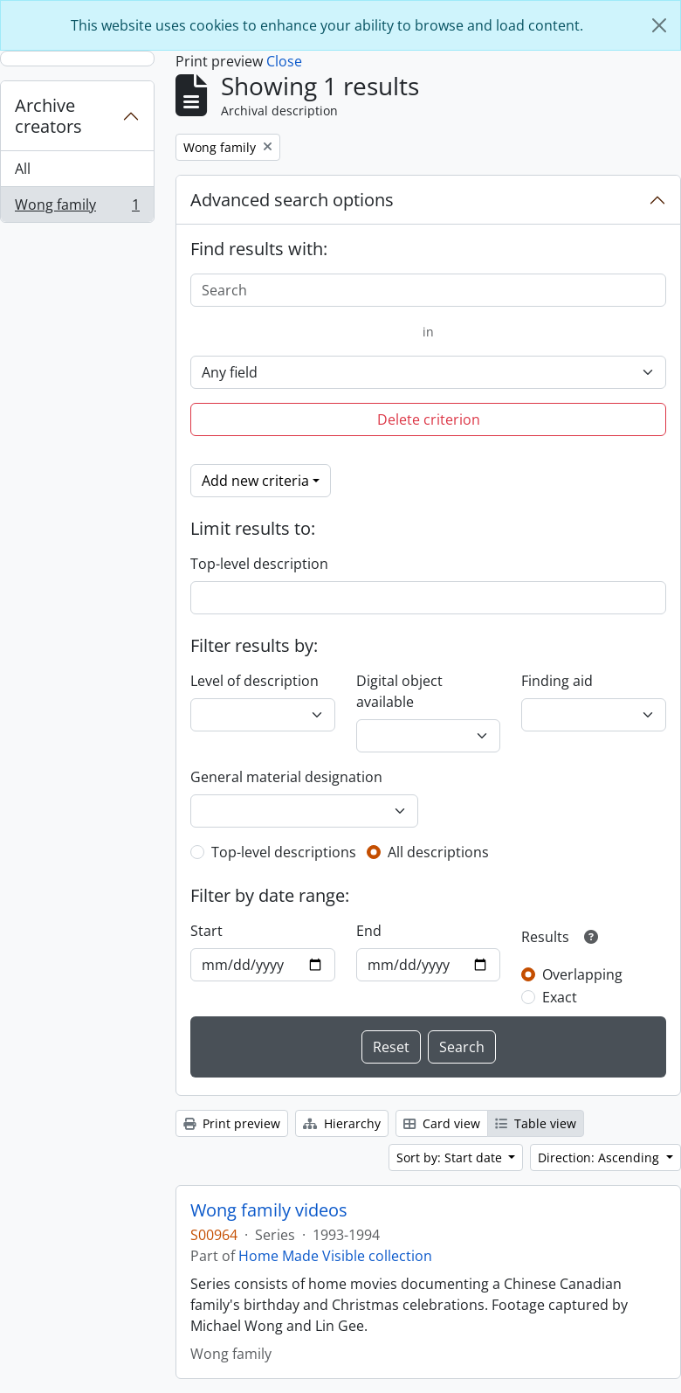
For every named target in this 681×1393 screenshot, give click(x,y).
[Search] (428, 290)
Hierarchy (342, 1123)
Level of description (254, 680)
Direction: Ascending (600, 1157)
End (369, 930)
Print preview (231, 1123)
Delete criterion (428, 419)
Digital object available (399, 691)
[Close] (659, 25)
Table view (535, 1123)
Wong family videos (268, 1210)
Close (284, 61)
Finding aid (557, 680)
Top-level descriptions (283, 852)
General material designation (286, 777)
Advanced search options (292, 199)
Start (206, 930)
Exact (559, 997)
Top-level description (259, 563)
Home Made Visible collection (335, 1255)
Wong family (77, 208)
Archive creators (48, 116)
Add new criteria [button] (255, 480)
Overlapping (582, 974)
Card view (441, 1123)
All (23, 168)
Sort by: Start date (451, 1157)
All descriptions (438, 852)
